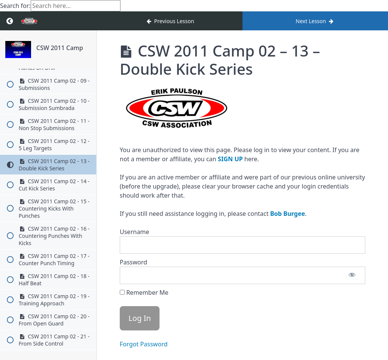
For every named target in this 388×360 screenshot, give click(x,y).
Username (134, 232)
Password (133, 262)
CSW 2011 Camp (59, 48)
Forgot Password (143, 344)
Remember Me (144, 292)
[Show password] (352, 275)
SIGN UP (230, 159)
